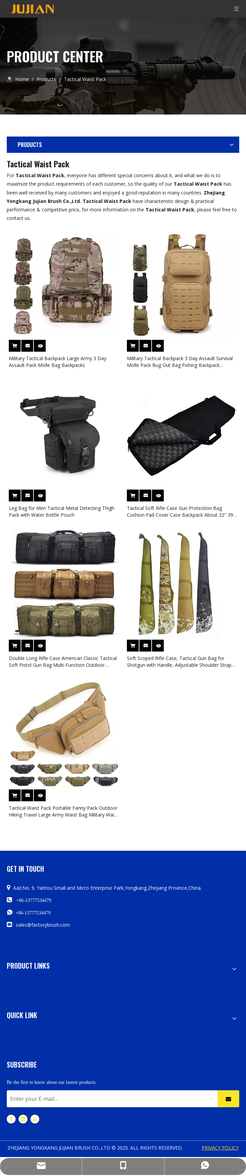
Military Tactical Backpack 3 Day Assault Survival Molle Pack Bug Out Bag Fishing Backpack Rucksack (180, 362)
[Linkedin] (23, 1118)
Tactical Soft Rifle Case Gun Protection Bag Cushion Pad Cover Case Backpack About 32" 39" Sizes (181, 511)
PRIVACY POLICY (220, 1147)
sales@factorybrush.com (43, 925)
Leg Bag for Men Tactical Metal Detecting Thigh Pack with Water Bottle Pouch (61, 511)
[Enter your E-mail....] (110, 1098)
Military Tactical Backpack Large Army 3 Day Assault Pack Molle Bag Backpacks (57, 361)
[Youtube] (34, 1118)
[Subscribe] (228, 1098)
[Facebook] (11, 1118)
